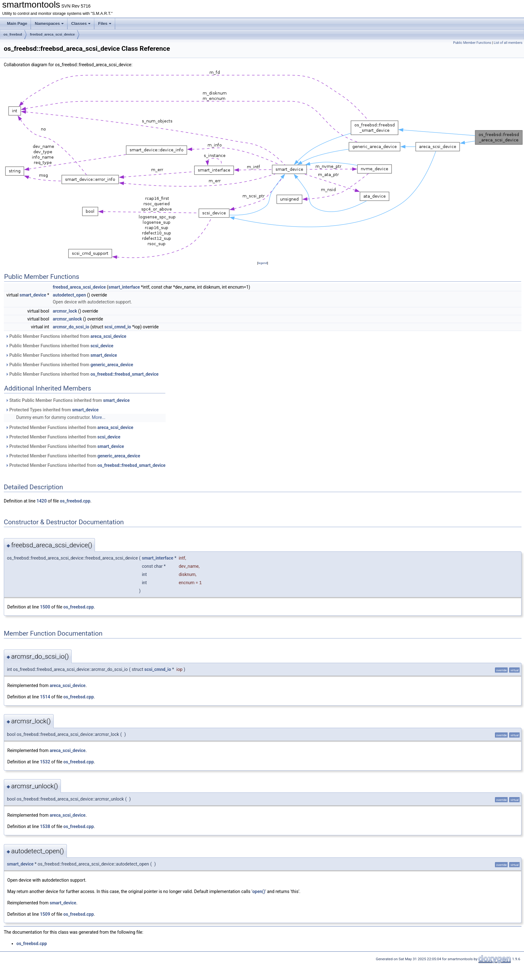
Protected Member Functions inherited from (69, 427)
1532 (45, 761)
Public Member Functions (472, 43)
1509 (45, 914)
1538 (45, 826)
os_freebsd (12, 34)
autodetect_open (69, 294)
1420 (42, 500)
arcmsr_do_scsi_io (71, 326)
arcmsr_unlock (67, 318)
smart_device (33, 294)
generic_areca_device (112, 364)
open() (258, 891)
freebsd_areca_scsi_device (52, 34)
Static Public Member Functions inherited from (67, 400)
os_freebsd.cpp (75, 500)
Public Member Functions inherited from (65, 336)
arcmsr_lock (65, 311)
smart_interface (124, 287)
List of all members (508, 43)
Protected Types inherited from (52, 409)
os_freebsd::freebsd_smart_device (125, 374)
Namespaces (49, 23)
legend (262, 263)
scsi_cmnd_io (117, 326)
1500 (45, 606)
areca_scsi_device (109, 336)
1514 (45, 696)
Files (104, 23)
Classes (81, 23)
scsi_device (102, 345)
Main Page (17, 23)
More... (98, 417)
